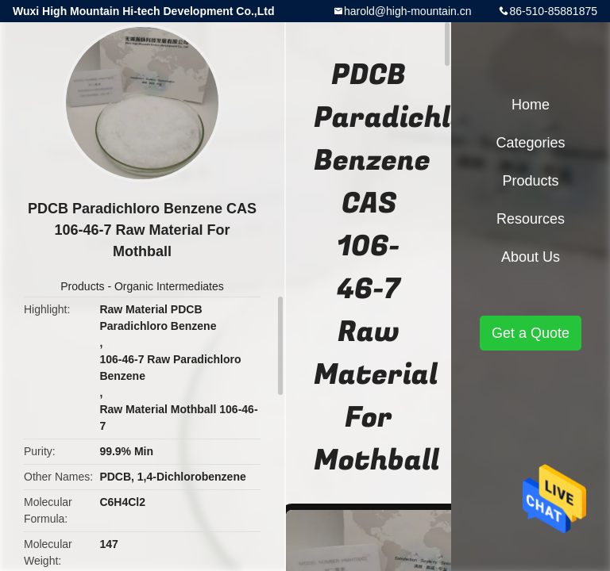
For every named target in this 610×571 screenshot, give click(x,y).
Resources (530, 219)
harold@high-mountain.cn (408, 11)
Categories (530, 143)
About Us (530, 257)
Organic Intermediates (169, 286)
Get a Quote (530, 333)
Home (531, 105)
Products (82, 286)
